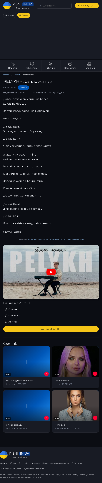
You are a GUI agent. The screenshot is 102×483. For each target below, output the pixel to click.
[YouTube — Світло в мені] (95, 374)
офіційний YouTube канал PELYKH (43, 239)
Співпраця (76, 463)
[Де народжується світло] (26, 367)
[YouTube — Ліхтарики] (95, 418)
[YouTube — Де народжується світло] (46, 374)
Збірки (13, 463)
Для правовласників (34, 469)
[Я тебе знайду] (26, 411)
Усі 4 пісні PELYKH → (51, 329)
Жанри (3, 463)
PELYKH (16, 75)
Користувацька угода (10, 469)
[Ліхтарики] (75, 411)
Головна (7, 75)
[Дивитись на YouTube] (51, 272)
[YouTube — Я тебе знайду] (46, 418)
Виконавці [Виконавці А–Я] (86, 6)
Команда (35, 463)
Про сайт (23, 463)
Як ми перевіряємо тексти (72, 239)
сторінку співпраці (32, 477)
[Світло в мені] (75, 367)
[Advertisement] (51, 40)
